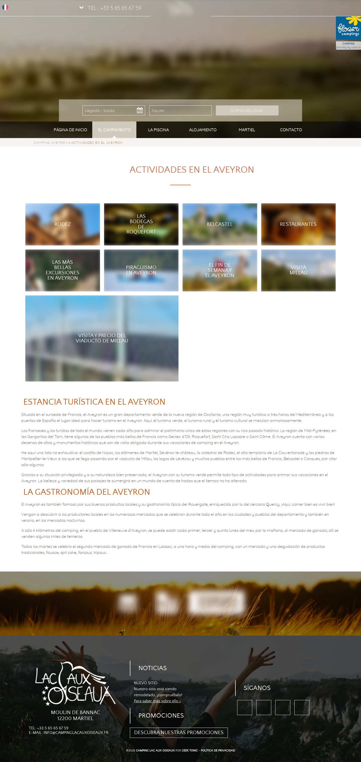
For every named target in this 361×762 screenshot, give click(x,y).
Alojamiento (202, 129)
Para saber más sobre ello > (157, 701)
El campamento (114, 129)
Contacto (291, 129)
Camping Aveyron (50, 143)
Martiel (247, 129)
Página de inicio (70, 129)
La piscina (158, 129)
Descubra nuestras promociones (179, 733)
